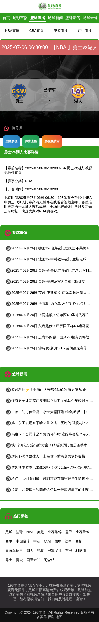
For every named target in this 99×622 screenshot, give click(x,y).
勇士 (8, 560)
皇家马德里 (14, 550)
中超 (36, 541)
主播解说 (11, 141)
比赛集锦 (54, 532)
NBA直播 (12, 31)
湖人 (29, 550)
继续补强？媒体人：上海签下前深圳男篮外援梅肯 (47, 456)
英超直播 (61, 31)
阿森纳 (49, 560)
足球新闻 (55, 18)
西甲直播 (85, 31)
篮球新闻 (72, 18)
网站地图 (55, 617)
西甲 (8, 541)
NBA (30, 532)
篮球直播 (37, 18)
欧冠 (47, 541)
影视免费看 (52, 141)
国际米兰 (33, 560)
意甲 (68, 532)
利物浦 (80, 550)
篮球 (19, 532)
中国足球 (23, 541)
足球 (8, 532)
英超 (40, 532)
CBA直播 (36, 31)
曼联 (40, 550)
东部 (68, 550)
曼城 (19, 560)
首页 (6, 18)
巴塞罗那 (54, 550)
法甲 (68, 541)
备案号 (42, 617)
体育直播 (31, 141)
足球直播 (20, 18)
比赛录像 (83, 532)
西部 (78, 541)
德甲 (58, 541)
